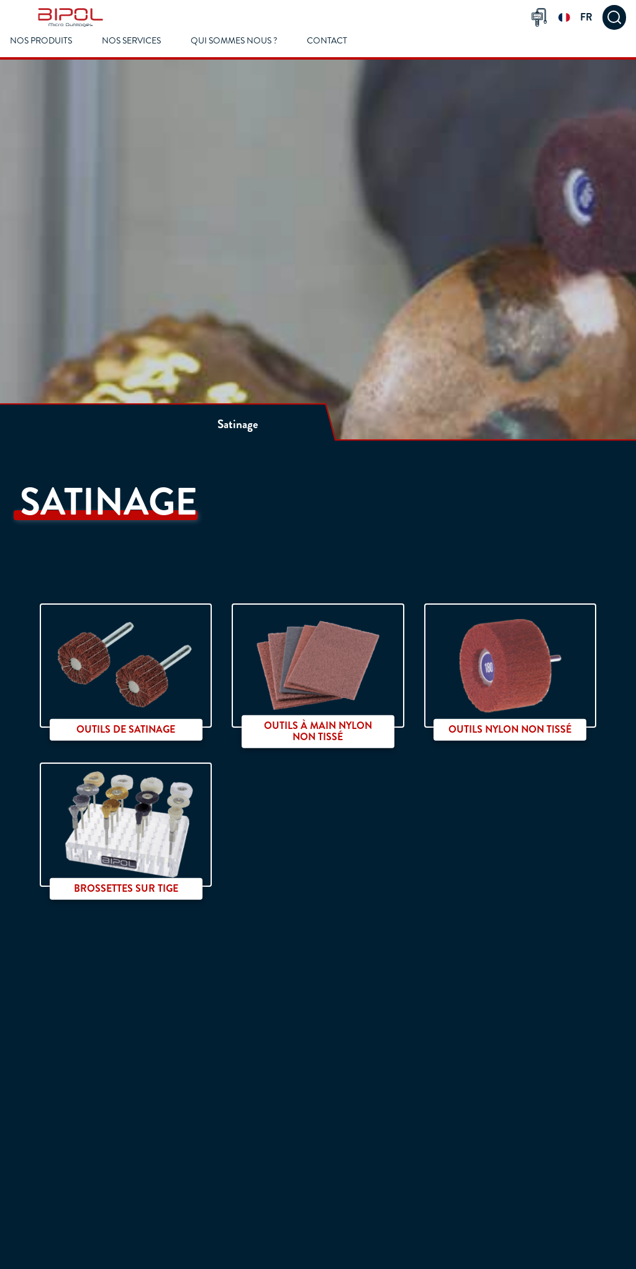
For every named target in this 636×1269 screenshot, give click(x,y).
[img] (70, 17)
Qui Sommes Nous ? (234, 41)
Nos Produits (41, 41)
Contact (327, 41)
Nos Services (131, 41)
